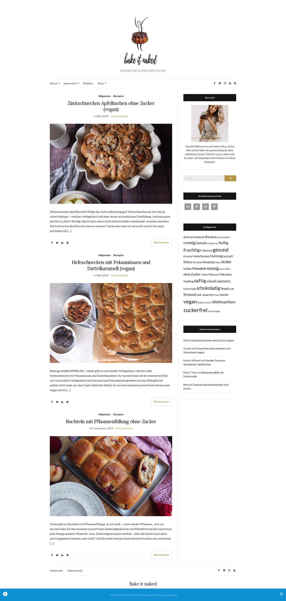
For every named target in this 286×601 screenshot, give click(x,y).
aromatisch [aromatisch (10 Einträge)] (197, 237)
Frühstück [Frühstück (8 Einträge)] (206, 250)
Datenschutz (75, 570)
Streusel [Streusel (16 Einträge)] (189, 294)
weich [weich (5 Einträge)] (209, 302)
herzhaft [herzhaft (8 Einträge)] (228, 256)
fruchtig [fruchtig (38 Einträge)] (191, 249)
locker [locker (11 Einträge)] (187, 268)
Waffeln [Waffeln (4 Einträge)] (201, 302)
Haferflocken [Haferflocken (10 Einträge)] (201, 256)
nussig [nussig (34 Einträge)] (213, 268)
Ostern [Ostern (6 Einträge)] (204, 274)
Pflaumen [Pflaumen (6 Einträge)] (214, 274)
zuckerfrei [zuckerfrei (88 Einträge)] (195, 310)
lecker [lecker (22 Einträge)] (226, 261)
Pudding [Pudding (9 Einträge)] (188, 281)
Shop (101, 83)
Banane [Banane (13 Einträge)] (210, 237)
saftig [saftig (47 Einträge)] (200, 280)
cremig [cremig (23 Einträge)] (189, 242)
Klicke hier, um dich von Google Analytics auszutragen (144, 595)
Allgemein (104, 96)
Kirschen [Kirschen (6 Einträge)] (197, 262)
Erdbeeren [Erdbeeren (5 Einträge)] (212, 243)
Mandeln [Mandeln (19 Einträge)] (199, 268)
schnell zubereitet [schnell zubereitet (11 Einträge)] (219, 281)
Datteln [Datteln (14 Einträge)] (201, 243)
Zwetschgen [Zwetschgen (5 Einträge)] (214, 311)
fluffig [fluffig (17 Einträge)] (223, 243)
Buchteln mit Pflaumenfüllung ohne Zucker (111, 421)
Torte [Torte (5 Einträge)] (216, 295)
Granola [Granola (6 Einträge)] (187, 256)
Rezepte (88, 83)
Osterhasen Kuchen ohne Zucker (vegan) (212, 340)
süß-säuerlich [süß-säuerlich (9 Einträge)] (205, 294)
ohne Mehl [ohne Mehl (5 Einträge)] (224, 269)
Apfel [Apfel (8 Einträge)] (186, 237)
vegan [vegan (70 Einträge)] (190, 301)
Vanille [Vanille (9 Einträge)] (224, 294)
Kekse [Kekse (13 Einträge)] (187, 262)
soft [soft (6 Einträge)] (232, 288)
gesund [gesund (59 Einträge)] (220, 250)
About (53, 83)
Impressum (70, 83)
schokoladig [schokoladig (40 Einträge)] (208, 288)
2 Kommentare (119, 116)
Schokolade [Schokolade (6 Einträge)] (189, 288)
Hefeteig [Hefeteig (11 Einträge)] (216, 256)
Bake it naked (143, 584)
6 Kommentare (123, 428)
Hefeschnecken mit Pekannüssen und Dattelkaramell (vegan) (111, 265)
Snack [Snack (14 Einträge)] (225, 288)
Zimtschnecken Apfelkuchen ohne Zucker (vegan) (111, 106)
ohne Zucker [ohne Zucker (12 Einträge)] (191, 274)
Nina (185, 384)
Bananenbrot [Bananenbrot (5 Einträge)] (223, 237)
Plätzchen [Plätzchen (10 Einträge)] (225, 274)
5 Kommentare (119, 275)
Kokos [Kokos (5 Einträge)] (217, 262)
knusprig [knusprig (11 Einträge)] (208, 262)
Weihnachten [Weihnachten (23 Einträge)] (223, 301)
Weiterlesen (161, 242)
